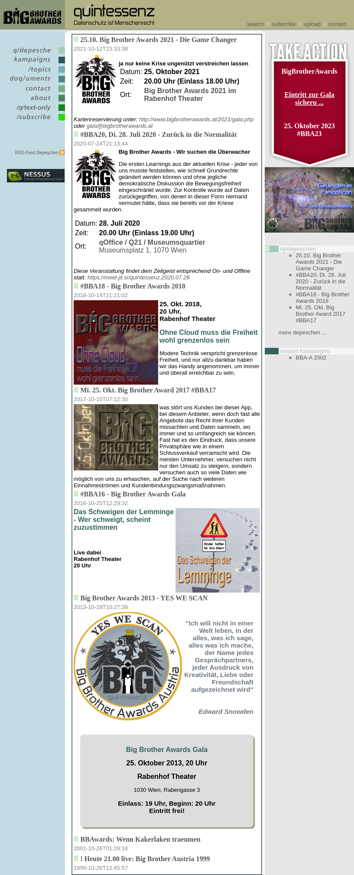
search (255, 24)
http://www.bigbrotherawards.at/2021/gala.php (196, 119)
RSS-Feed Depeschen (36, 152)
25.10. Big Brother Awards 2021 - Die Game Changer (319, 262)
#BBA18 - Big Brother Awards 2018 (323, 297)
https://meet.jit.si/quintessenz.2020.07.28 (139, 277)
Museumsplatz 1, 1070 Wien (152, 246)
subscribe (284, 24)
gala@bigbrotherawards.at (120, 126)
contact (337, 24)
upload (312, 24)
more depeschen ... (303, 332)
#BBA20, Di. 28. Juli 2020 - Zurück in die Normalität (321, 281)
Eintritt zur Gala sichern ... (309, 98)
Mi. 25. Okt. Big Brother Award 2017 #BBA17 (321, 314)
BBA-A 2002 (311, 357)
